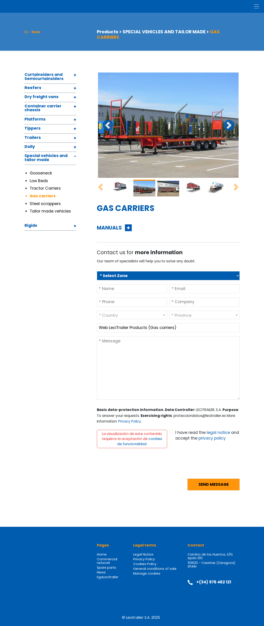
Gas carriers (43, 196)
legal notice (218, 432)
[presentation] (131, 466)
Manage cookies (146, 573)
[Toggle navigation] (256, 6)
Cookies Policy (144, 564)
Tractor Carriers (46, 188)
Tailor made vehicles (51, 211)
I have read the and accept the (207, 435)
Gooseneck (41, 173)
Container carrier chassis (42, 108)
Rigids (30, 225)
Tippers (32, 128)
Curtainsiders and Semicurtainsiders (44, 77)
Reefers (32, 88)
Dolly (29, 147)
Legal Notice (143, 554)
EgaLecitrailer (107, 577)
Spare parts (106, 567)
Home (102, 554)
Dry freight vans (41, 97)
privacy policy (212, 438)
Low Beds (39, 181)
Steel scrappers (46, 203)
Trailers (32, 137)
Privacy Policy (129, 421)
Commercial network (107, 561)
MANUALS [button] (110, 227)
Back (36, 32)
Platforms (35, 119)
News (101, 572)
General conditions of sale (154, 568)
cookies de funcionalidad (139, 441)
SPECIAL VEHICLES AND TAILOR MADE (163, 32)
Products (107, 32)
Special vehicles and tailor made (46, 158)
